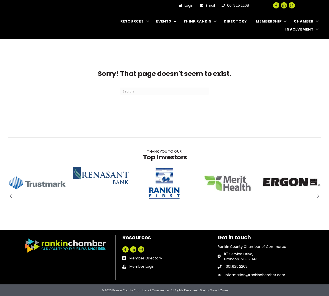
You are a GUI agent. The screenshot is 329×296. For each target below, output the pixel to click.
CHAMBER (304, 21)
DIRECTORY (235, 21)
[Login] (185, 5)
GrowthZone (219, 290)
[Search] (164, 91)
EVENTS (163, 21)
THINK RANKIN (197, 21)
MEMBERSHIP (269, 21)
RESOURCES (132, 21)
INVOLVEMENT (299, 29)
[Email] (206, 5)
